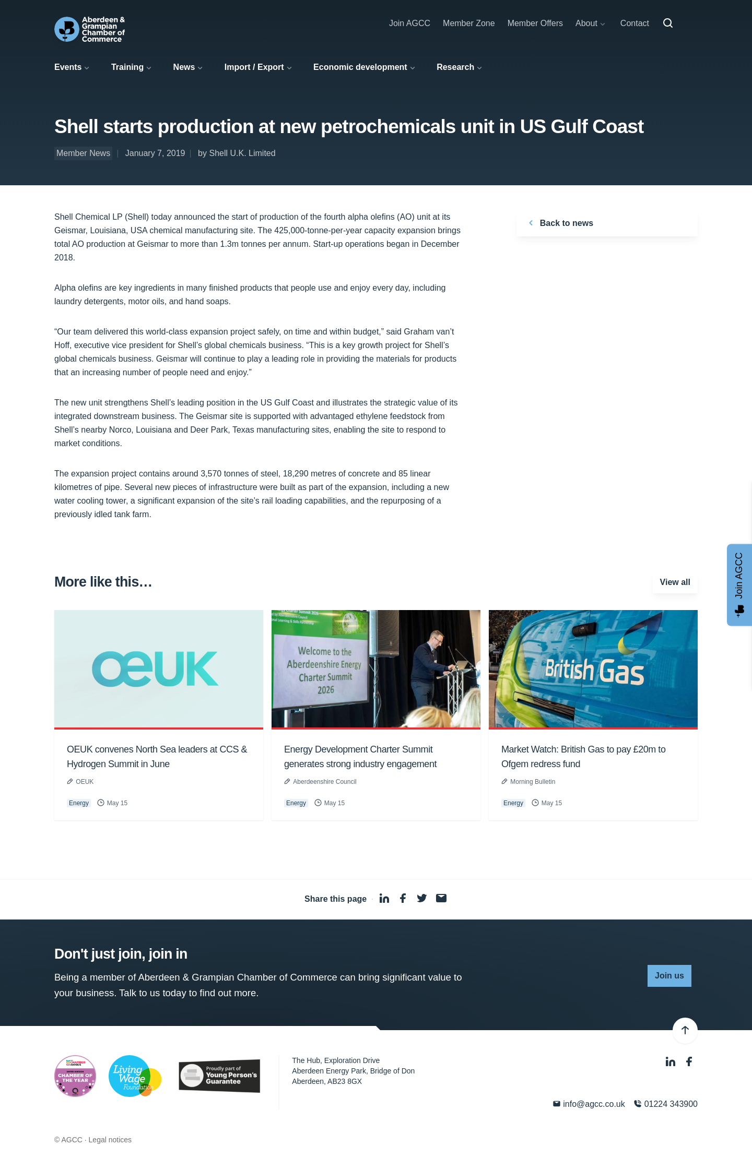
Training (127, 67)
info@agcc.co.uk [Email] (589, 1104)
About (586, 23)
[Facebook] (689, 1061)
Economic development (360, 67)
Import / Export (254, 67)
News (184, 67)
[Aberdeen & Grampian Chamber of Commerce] (89, 29)
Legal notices (110, 1140)
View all (675, 582)
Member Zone (469, 23)
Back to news (559, 223)
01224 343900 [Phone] (665, 1104)
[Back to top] (685, 1031)
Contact (634, 23)
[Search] (668, 23)
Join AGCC (409, 23)
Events (67, 67)
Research (455, 67)
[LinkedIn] (671, 1061)
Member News (83, 153)
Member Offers (535, 23)
